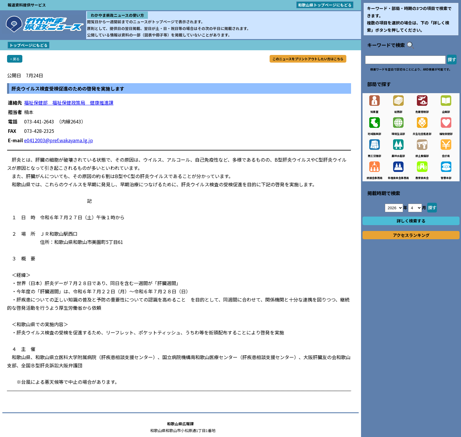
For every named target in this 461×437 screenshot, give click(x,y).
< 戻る (14, 58)
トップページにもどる (28, 45)
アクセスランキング (411, 235)
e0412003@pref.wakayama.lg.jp (58, 140)
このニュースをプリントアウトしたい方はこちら (308, 58)
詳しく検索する (411, 221)
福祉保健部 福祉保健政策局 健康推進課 (68, 102)
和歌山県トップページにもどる (325, 5)
